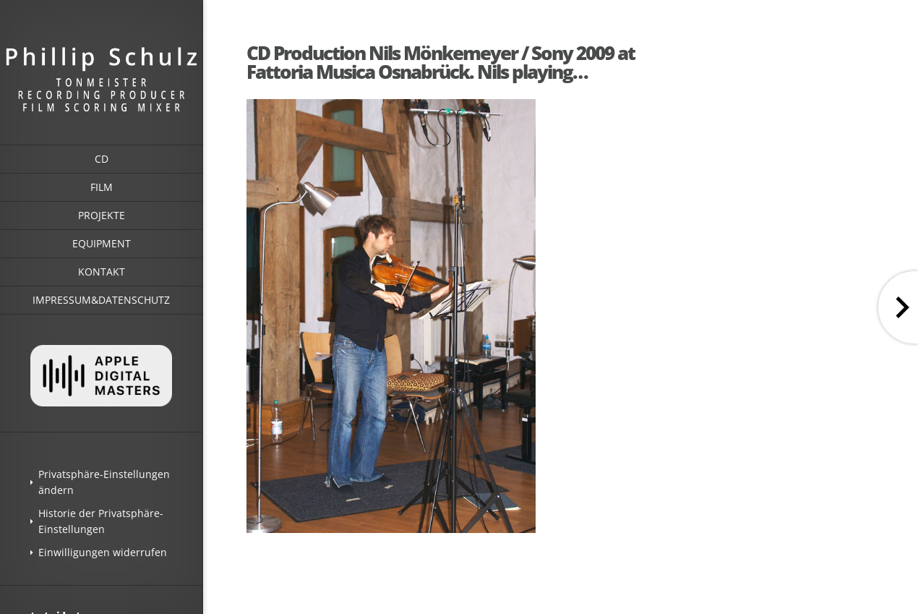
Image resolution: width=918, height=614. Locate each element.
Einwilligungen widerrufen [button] (102, 552)
